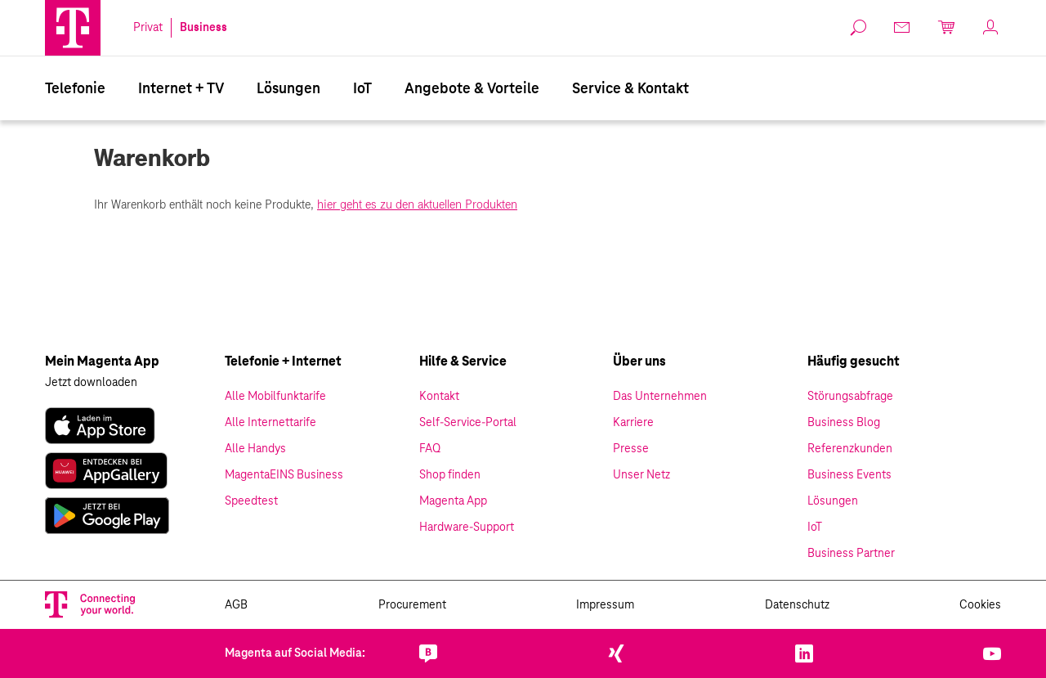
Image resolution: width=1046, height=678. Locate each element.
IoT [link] (814, 527)
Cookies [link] (980, 605)
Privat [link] (148, 27)
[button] (73, 28)
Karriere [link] (633, 422)
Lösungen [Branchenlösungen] (288, 89)
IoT (362, 89)
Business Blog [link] (843, 422)
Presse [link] (631, 449)
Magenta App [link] (453, 501)
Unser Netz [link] (641, 475)
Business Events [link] (849, 475)
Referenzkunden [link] (849, 449)
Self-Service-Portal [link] (467, 422)
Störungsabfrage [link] (850, 396)
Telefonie (75, 89)
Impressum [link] (605, 605)
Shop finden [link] (450, 475)
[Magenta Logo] (73, 28)
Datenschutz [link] (797, 605)
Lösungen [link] (832, 501)
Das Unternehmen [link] (660, 396)
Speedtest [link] (251, 501)
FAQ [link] (429, 449)
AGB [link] (236, 605)
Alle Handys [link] (255, 449)
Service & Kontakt (630, 89)
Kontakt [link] (439, 396)
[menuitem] (75, 88)
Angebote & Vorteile (472, 89)
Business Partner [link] (851, 553)
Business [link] (203, 27)
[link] (859, 28)
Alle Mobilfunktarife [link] (275, 396)
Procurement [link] (412, 605)
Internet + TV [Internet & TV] (181, 89)
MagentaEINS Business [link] (284, 475)
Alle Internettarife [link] (270, 422)
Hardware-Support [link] (466, 527)
